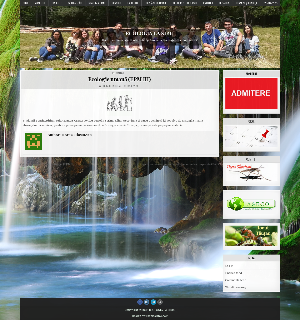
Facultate (133, 3)
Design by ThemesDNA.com (150, 316)
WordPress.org (235, 287)
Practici (208, 3)
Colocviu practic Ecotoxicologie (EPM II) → (49, 164)
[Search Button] (160, 302)
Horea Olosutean (111, 86)
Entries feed (233, 273)
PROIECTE (57, 3)
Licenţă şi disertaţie (156, 3)
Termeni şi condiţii (246, 3)
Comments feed (235, 280)
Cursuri (116, 3)
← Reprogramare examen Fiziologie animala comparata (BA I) (177, 164)
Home (26, 3)
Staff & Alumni (97, 3)
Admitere (40, 3)
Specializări (75, 3)
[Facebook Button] (140, 302)
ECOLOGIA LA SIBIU (150, 33)
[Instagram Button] (146, 302)
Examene (120, 73)
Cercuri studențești (185, 3)
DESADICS (224, 3)
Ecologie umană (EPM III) (119, 79)
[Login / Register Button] (153, 302)
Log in (229, 265)
